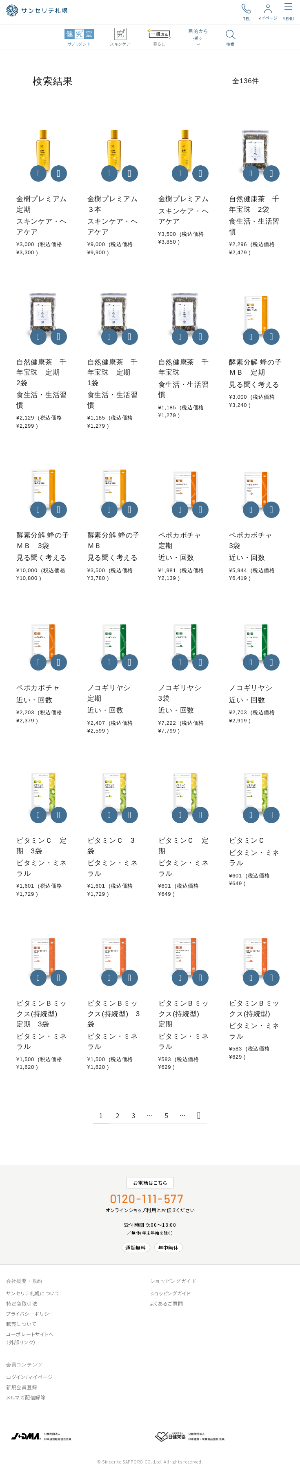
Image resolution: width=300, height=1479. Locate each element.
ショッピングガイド (170, 1293)
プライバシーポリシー (30, 1313)
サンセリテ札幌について (33, 1293)
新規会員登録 (21, 1387)
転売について (21, 1323)
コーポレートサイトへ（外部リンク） (30, 1338)
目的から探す (198, 34)
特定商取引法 (21, 1303)
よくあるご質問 (166, 1303)
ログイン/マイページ (29, 1376)
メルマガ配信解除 (26, 1397)
